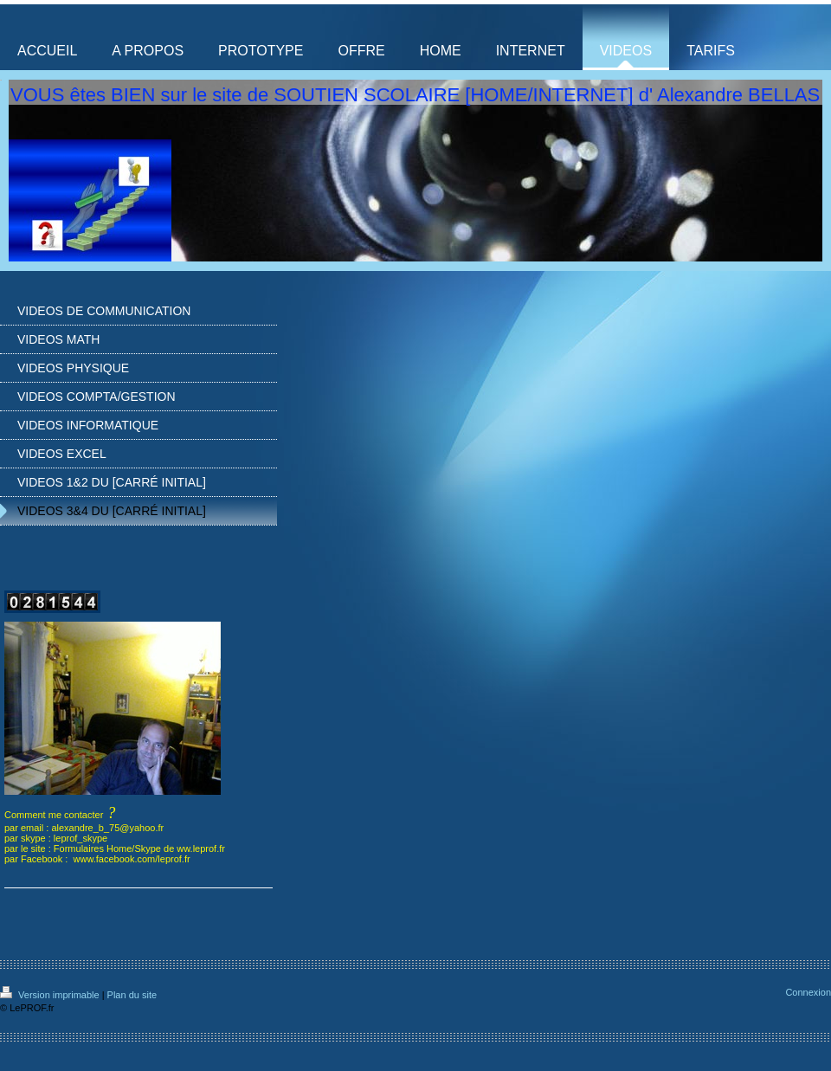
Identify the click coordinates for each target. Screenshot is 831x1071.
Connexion (808, 992)
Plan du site (132, 995)
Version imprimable (51, 995)
